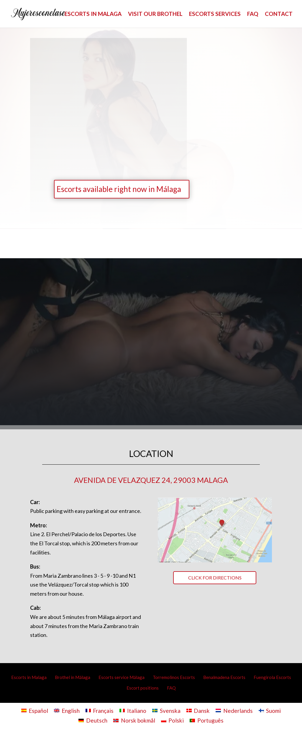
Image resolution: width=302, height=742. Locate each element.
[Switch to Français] (100, 710)
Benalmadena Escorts (224, 677)
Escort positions (143, 687)
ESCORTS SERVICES (215, 14)
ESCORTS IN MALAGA (93, 14)
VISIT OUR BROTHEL (155, 14)
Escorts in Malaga (29, 677)
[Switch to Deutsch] (93, 720)
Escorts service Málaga (122, 677)
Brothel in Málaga (72, 677)
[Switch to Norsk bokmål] (134, 720)
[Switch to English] (67, 710)
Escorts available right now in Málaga (119, 189)
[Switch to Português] (206, 720)
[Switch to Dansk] (198, 710)
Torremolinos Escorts (174, 677)
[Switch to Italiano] (132, 710)
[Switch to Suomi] (270, 710)
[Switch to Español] (34, 710)
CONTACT (279, 14)
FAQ (252, 14)
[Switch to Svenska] (166, 710)
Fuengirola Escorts (272, 677)
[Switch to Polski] (172, 720)
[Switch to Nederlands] (234, 710)
